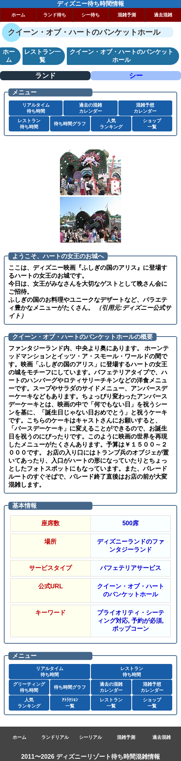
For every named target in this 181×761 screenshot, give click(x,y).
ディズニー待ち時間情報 (90, 3)
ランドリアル (55, 737)
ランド (45, 75)
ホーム (18, 15)
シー (136, 75)
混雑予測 (127, 15)
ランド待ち (54, 15)
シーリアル (90, 737)
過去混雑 (163, 15)
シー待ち (90, 15)
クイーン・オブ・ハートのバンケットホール (130, 590)
